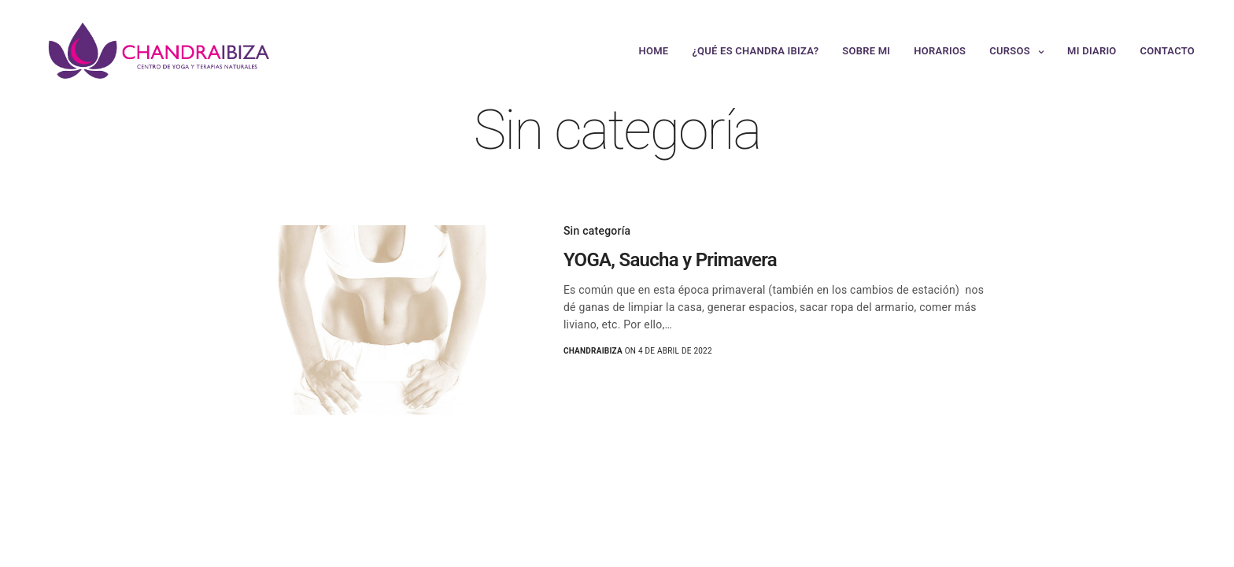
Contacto (1167, 51)
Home (654, 51)
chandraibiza (593, 350)
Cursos (1009, 51)
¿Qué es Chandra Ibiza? (755, 51)
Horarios (940, 51)
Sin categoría (597, 230)
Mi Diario (1091, 51)
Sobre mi (866, 51)
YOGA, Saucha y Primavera (670, 260)
